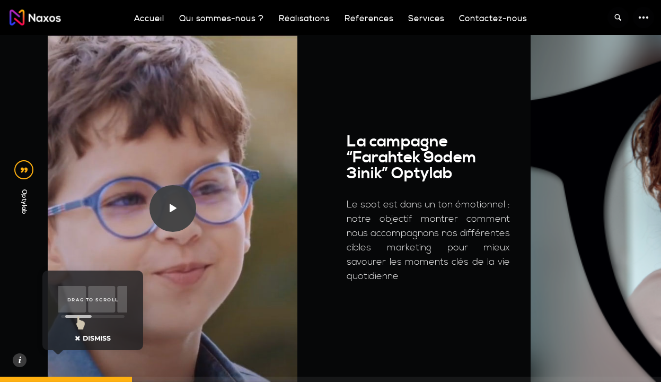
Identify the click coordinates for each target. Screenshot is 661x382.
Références (369, 19)
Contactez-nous (493, 19)
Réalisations (304, 19)
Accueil (149, 19)
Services (426, 19)
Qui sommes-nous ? (221, 19)
